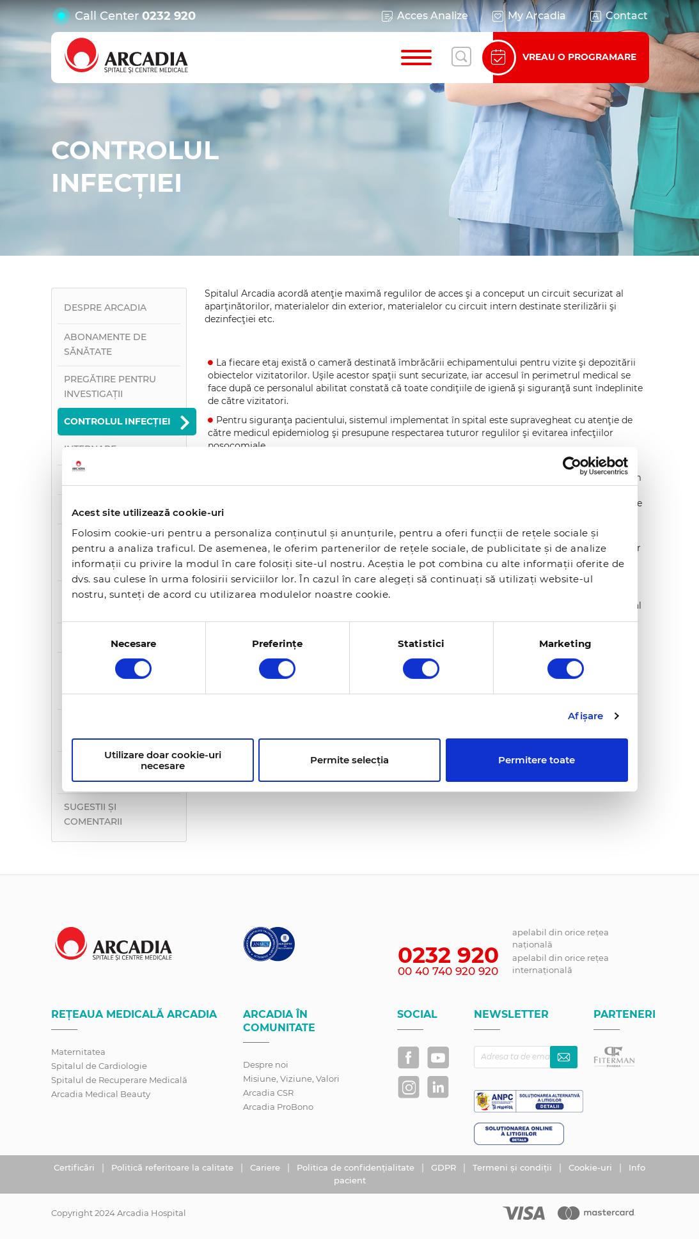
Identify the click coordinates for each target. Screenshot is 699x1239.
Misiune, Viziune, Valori (291, 1078)
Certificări (75, 1167)
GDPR (445, 1167)
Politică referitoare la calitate (173, 1167)
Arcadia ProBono (278, 1107)
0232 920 (169, 16)
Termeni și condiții (513, 1167)
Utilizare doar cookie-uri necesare (162, 760)
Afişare (585, 716)
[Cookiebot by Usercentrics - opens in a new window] (572, 466)
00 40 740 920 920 (448, 971)
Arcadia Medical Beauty (100, 1094)
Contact (618, 16)
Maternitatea (78, 1052)
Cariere (266, 1167)
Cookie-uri (592, 1167)
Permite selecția (349, 760)
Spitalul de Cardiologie (99, 1066)
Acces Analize (424, 16)
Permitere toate (536, 760)
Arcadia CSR (268, 1092)
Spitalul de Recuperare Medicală (119, 1080)
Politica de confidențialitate (357, 1167)
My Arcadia (528, 16)
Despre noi (265, 1064)
